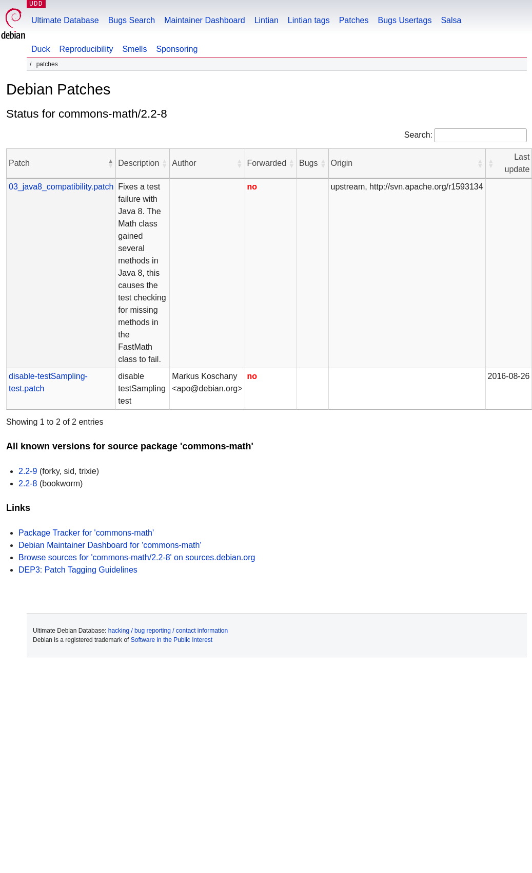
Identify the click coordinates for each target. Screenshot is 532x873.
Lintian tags (309, 20)
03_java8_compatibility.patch (61, 186)
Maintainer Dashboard (204, 20)
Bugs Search (131, 20)
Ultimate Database (65, 20)
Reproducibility (86, 49)
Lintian (266, 20)
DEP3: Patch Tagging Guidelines (77, 569)
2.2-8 (27, 483)
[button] (110, 163)
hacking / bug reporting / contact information (168, 630)
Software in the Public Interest (171, 639)
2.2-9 (27, 471)
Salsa (451, 20)
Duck (40, 49)
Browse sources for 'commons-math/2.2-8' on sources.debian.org (136, 557)
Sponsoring (177, 49)
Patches (354, 20)
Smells (134, 49)
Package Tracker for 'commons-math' (86, 532)
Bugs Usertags (404, 20)
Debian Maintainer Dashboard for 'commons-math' (110, 545)
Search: (418, 134)
